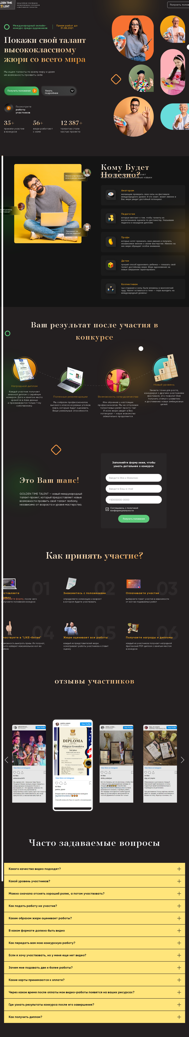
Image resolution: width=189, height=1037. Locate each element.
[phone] (134, 500)
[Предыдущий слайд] (6, 760)
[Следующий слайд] (182, 760)
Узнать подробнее (51, 91)
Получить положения (19, 90)
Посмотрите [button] (24, 109)
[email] (134, 489)
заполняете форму (12, 598)
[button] (8, 108)
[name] (134, 478)
